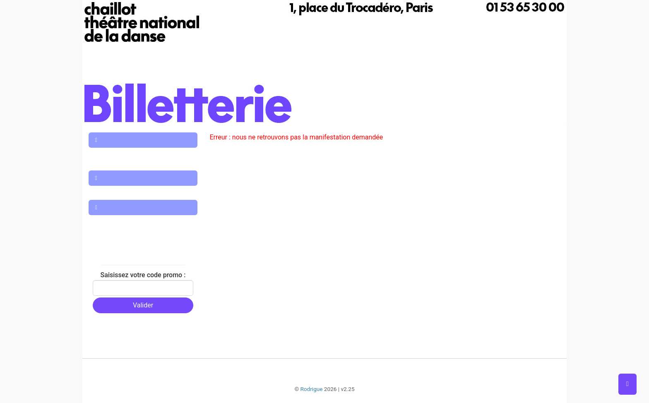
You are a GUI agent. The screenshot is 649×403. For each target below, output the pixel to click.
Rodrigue (311, 389)
